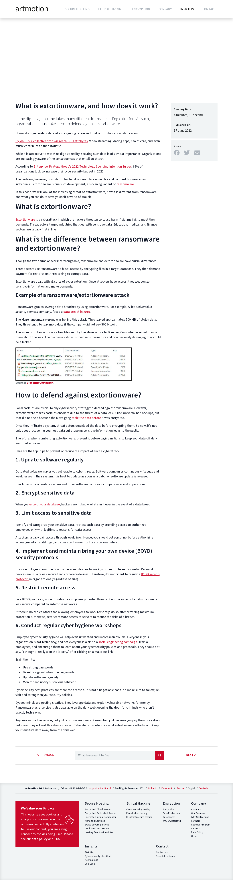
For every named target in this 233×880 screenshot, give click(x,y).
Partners (195, 821)
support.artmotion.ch (100, 788)
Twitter (181, 788)
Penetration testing (137, 813)
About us (196, 809)
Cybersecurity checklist (98, 856)
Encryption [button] (141, 9)
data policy (40, 839)
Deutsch (203, 788)
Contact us (162, 852)
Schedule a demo (165, 856)
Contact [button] (209, 9)
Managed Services (95, 821)
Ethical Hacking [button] (110, 9)
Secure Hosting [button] (77, 9)
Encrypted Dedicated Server (100, 813)
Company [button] (165, 9)
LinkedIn (152, 788)
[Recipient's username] (115, 755)
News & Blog (91, 860)
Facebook (166, 788)
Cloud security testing (138, 809)
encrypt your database (44, 504)
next (191, 755)
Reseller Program (200, 825)
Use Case (90, 864)
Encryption (168, 809)
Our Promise (198, 813)
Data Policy (197, 832)
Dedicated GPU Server (97, 828)
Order (194, 836)
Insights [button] (187, 9)
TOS (57, 839)
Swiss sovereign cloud (97, 825)
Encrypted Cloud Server (98, 809)
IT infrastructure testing (139, 817)
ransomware (125, 184)
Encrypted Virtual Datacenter (100, 817)
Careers (195, 828)
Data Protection (171, 813)
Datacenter (169, 817)
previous (45, 755)
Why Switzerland (172, 821)
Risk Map (89, 852)
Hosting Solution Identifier (99, 832)
